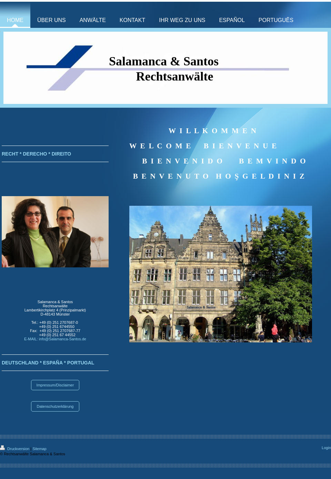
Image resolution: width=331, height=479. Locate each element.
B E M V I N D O (270, 161)
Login (326, 448)
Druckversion (15, 449)
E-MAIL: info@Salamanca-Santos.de (55, 339)
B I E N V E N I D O (182, 161)
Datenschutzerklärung (55, 406)
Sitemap (39, 449)
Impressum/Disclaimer (55, 385)
